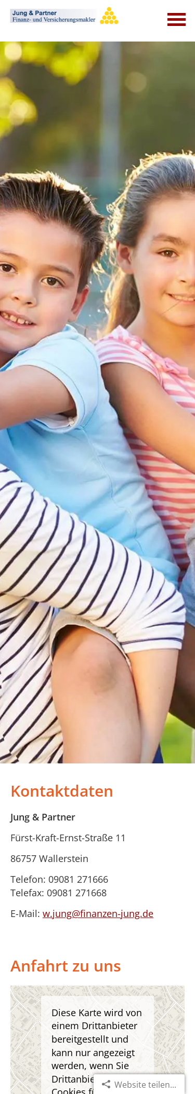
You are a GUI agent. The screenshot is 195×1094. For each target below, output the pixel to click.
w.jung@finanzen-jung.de (98, 913)
